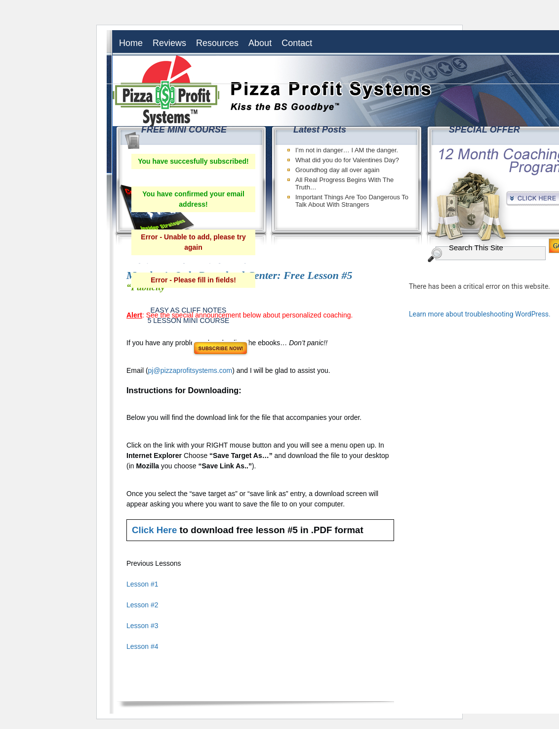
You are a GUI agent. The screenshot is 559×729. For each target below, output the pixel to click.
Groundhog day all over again (337, 170)
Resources (217, 43)
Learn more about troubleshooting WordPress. (480, 314)
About (260, 43)
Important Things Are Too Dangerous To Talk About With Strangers (351, 200)
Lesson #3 (142, 626)
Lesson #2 (142, 605)
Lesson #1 (142, 584)
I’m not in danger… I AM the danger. (346, 150)
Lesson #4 (142, 646)
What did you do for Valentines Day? (347, 160)
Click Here (154, 530)
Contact (296, 43)
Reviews (169, 43)
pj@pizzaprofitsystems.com (190, 370)
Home (131, 43)
